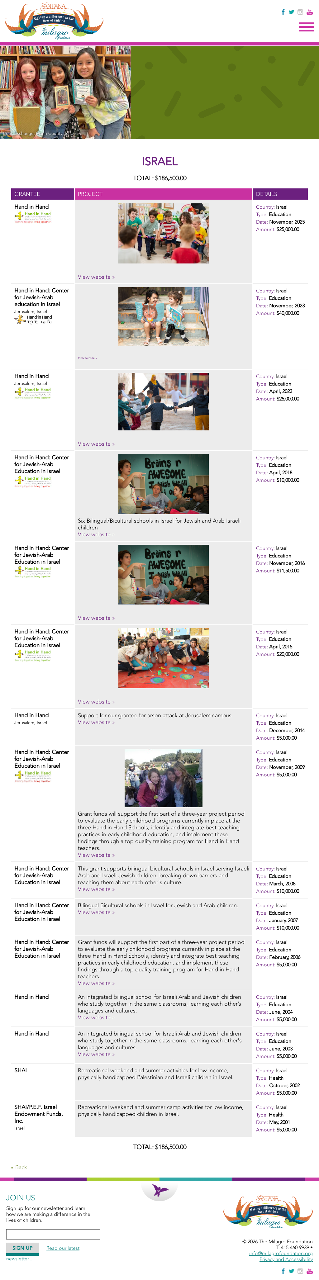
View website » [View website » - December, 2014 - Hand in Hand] (96, 722)
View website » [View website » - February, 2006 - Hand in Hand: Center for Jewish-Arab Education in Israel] (96, 983)
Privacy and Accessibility (286, 1259)
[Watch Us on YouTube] (310, 12)
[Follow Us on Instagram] (301, 12)
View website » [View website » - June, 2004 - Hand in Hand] (96, 1017)
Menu (306, 27)
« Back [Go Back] (19, 1167)
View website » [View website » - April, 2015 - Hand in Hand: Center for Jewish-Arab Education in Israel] (96, 701)
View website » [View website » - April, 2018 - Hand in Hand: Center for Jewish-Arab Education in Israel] (96, 534)
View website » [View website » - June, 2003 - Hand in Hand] (96, 1054)
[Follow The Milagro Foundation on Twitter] (291, 12)
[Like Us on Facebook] (283, 12)
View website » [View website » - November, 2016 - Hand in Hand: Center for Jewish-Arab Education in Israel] (96, 617)
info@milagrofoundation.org (281, 1253)
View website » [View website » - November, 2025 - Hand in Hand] (96, 276)
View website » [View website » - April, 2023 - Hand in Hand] (96, 443)
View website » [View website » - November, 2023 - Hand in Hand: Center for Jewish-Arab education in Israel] (87, 358)
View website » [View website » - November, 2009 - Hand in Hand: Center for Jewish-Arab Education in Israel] (96, 854)
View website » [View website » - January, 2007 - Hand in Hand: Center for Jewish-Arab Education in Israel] (96, 912)
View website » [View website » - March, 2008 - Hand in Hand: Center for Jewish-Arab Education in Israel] (96, 889)
